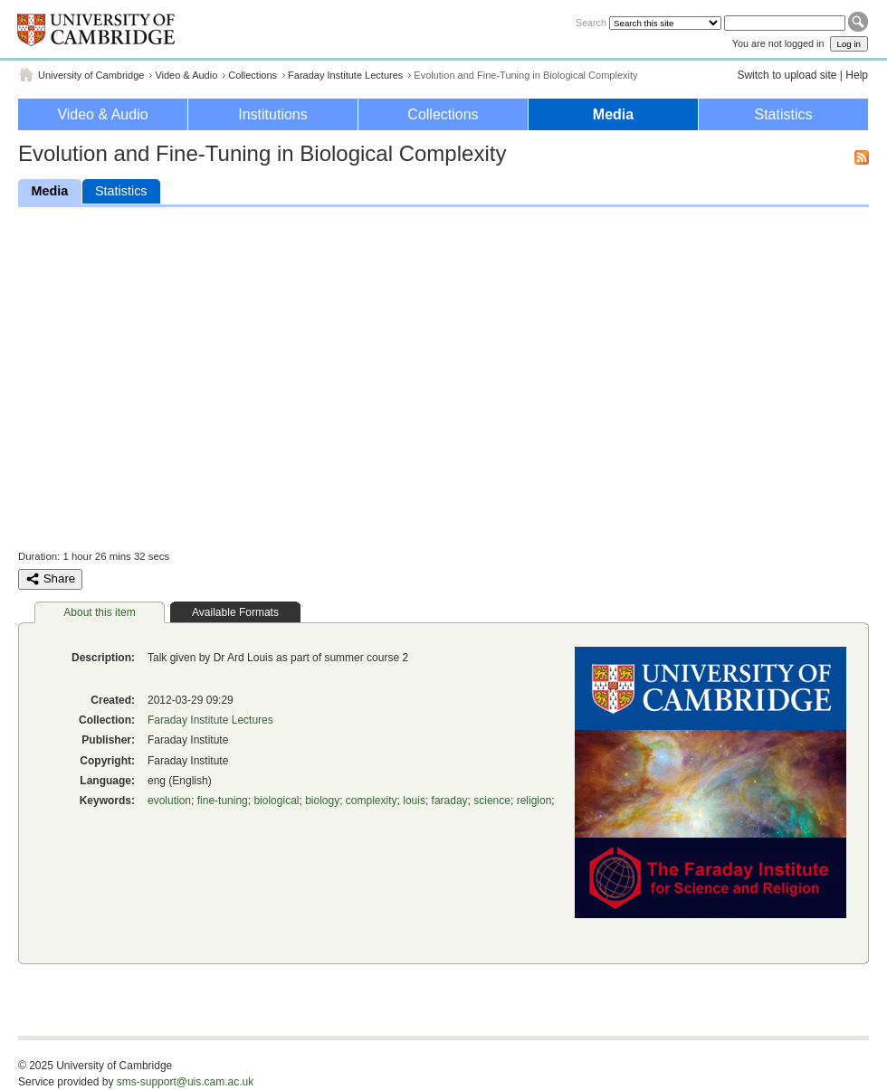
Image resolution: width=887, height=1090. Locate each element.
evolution (169, 800)
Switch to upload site (786, 75)
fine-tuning (222, 800)
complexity (371, 800)
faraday (450, 800)
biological (276, 800)
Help (856, 75)
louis (414, 800)
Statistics (783, 114)
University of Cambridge (91, 75)
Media (613, 114)
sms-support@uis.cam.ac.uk (185, 1082)
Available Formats (235, 612)
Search (591, 22)
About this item (99, 612)
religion (534, 800)
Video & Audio (186, 75)
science (491, 800)
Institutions (272, 114)
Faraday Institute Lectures (345, 75)
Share (50, 579)
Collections (252, 75)
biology (322, 800)
